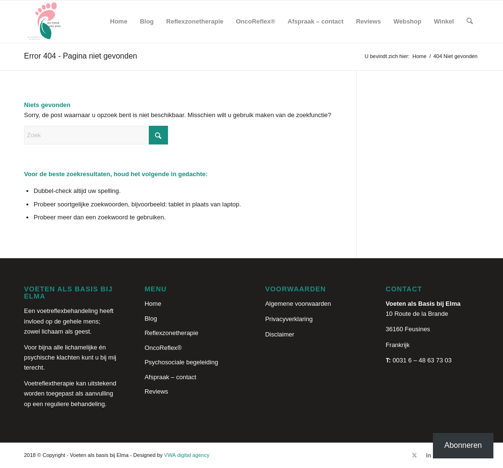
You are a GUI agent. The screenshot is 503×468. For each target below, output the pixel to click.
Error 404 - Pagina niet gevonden (80, 56)
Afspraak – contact (170, 377)
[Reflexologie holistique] (45, 21)
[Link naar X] (414, 455)
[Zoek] (469, 21)
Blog (150, 318)
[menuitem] (118, 21)
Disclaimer (279, 334)
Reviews (156, 391)
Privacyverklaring (288, 319)
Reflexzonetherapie (171, 332)
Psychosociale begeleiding (181, 362)
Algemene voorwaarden (298, 303)
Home (152, 303)
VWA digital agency (186, 455)
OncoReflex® (163, 347)
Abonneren (463, 445)
